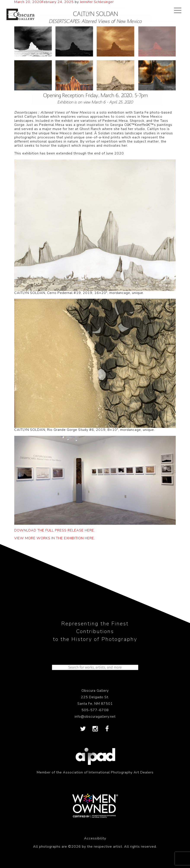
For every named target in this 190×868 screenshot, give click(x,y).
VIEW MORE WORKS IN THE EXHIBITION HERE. (54, 538)
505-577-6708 (95, 710)
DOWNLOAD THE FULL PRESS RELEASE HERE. (54, 530)
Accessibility (95, 838)
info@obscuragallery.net (95, 716)
